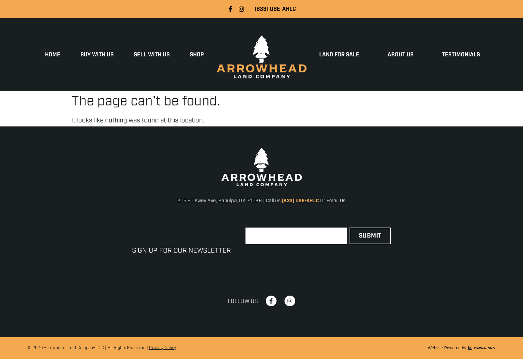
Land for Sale (341, 55)
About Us (402, 55)
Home (52, 55)
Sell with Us (152, 55)
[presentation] (296, 261)
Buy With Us (97, 55)
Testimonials (461, 55)
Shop (197, 55)
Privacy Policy (162, 347)
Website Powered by (461, 348)
